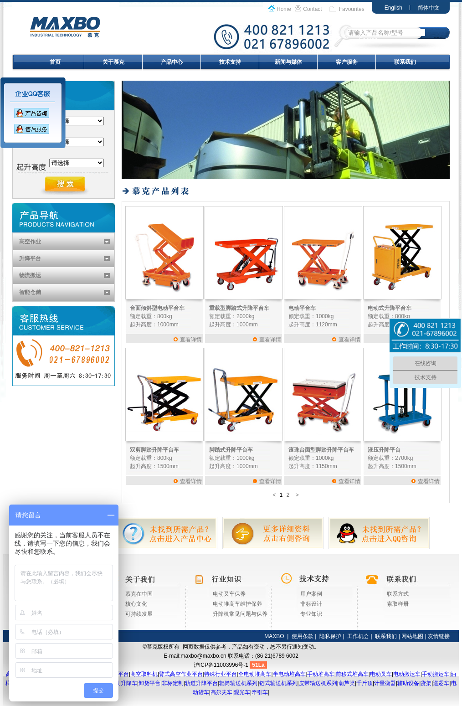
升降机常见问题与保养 (240, 614)
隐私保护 (330, 636)
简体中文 (429, 8)
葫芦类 (347, 683)
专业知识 (311, 614)
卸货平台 (149, 683)
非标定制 (173, 683)
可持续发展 (139, 614)
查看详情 (191, 339)
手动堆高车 (320, 674)
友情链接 (439, 636)
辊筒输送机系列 (238, 683)
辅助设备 (408, 683)
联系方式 (398, 594)
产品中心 (172, 62)
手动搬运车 (435, 674)
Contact (312, 9)
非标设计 (311, 604)
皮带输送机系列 (318, 683)
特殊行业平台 (220, 674)
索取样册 (398, 604)
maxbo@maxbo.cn (203, 656)
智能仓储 (30, 292)
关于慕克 (113, 62)
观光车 (242, 692)
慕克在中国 (139, 594)
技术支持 (230, 62)
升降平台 (30, 258)
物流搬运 (30, 275)
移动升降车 (123, 683)
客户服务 (347, 62)
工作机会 (358, 636)
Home (284, 9)
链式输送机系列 (278, 683)
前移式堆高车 (352, 674)
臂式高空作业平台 (181, 674)
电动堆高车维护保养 (237, 604)
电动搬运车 (407, 674)
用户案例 (311, 594)
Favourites (351, 9)
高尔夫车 (221, 692)
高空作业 (30, 241)
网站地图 (412, 636)
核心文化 (136, 604)
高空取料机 (144, 674)
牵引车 (260, 692)
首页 (55, 62)
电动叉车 (381, 674)
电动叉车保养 (229, 594)
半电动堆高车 (289, 674)
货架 (426, 683)
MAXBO (274, 636)
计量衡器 (385, 683)
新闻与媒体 (288, 62)
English (393, 8)
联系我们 (405, 62)
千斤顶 (364, 683)
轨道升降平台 (201, 683)
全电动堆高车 (254, 674)
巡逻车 (441, 683)
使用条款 (302, 636)
